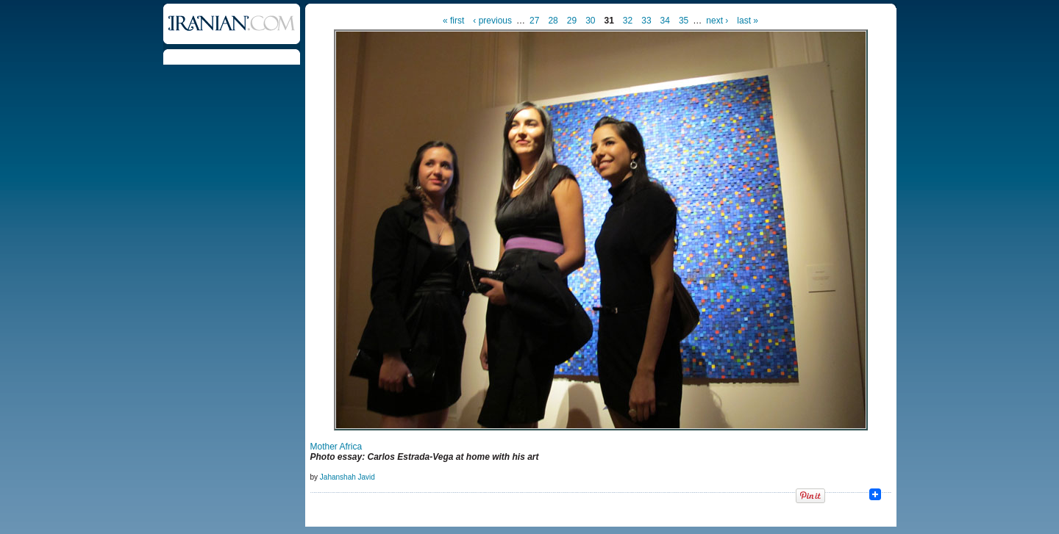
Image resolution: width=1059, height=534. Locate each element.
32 (627, 20)
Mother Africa (336, 446)
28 (552, 20)
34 (665, 20)
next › (717, 20)
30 (590, 20)
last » (747, 20)
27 (534, 20)
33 (646, 20)
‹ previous (492, 20)
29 (572, 20)
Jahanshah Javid (347, 477)
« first (453, 20)
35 (683, 20)
